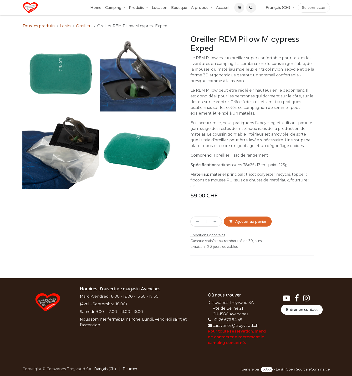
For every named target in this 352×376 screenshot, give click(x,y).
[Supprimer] (196, 221)
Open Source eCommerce (308, 369)
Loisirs (65, 26)
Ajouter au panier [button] (248, 221)
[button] (251, 8)
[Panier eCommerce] (239, 8)
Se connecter (314, 7)
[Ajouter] (216, 221)
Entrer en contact (302, 309)
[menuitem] (95, 7)
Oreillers (84, 26)
